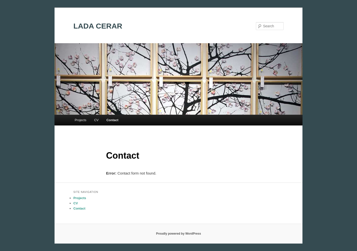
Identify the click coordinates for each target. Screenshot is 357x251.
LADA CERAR (97, 26)
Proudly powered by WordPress (178, 233)
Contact (112, 120)
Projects (80, 120)
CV (96, 120)
